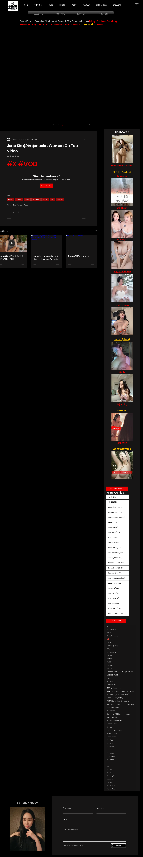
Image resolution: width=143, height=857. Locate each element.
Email (65, 820)
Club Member (17, 205)
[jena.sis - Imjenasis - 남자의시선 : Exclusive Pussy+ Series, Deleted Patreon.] (46, 243)
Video (9, 205)
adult (10, 199)
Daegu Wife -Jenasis (78, 256)
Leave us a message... (71, 829)
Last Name (101, 808)
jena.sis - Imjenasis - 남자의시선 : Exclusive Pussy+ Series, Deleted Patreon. (45, 257)
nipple (45, 199)
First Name (67, 808)
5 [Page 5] (80, 125)
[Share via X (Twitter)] (13, 212)
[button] (86, 4)
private (18, 199)
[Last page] (89, 125)
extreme (36, 199)
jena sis (60, 199)
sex (52, 199)
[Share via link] (18, 212)
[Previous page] (58, 125)
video (27, 199)
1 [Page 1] (62, 125)
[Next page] (85, 125)
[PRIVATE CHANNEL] (117, 489)
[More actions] (84, 139)
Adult (26, 205)
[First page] (53, 125)
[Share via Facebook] (8, 212)
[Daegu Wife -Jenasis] (81, 243)
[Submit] (118, 845)
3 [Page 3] (71, 125)
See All (94, 231)
